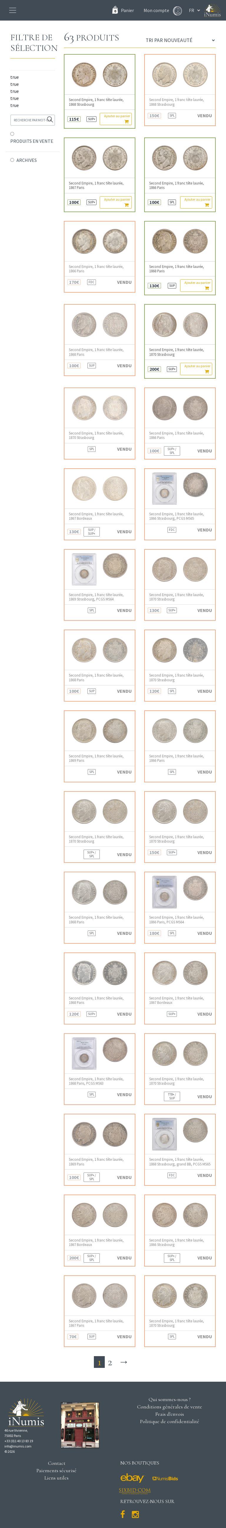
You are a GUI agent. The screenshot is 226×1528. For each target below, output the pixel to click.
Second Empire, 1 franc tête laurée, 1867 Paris (96, 185)
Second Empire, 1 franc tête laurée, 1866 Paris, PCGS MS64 (176, 919)
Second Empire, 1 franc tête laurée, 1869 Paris (96, 758)
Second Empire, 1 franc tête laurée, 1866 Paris (176, 185)
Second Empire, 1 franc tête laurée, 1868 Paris (176, 268)
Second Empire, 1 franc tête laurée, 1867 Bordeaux (96, 516)
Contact (56, 1463)
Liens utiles (56, 1478)
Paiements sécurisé (56, 1470)
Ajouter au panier (117, 119)
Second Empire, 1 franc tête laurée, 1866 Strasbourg (176, 1242)
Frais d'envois (169, 1414)
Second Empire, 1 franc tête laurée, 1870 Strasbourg (176, 352)
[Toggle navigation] (13, 10)
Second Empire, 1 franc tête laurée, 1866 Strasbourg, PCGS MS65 (176, 516)
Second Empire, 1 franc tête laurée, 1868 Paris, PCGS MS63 (96, 1081)
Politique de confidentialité (169, 1421)
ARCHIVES (26, 160)
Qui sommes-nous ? (170, 1399)
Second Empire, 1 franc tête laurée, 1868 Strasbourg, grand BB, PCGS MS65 (179, 1161)
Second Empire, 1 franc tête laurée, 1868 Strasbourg (96, 102)
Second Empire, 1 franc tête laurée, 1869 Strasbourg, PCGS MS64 (96, 597)
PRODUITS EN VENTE (31, 141)
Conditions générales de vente (169, 1406)
